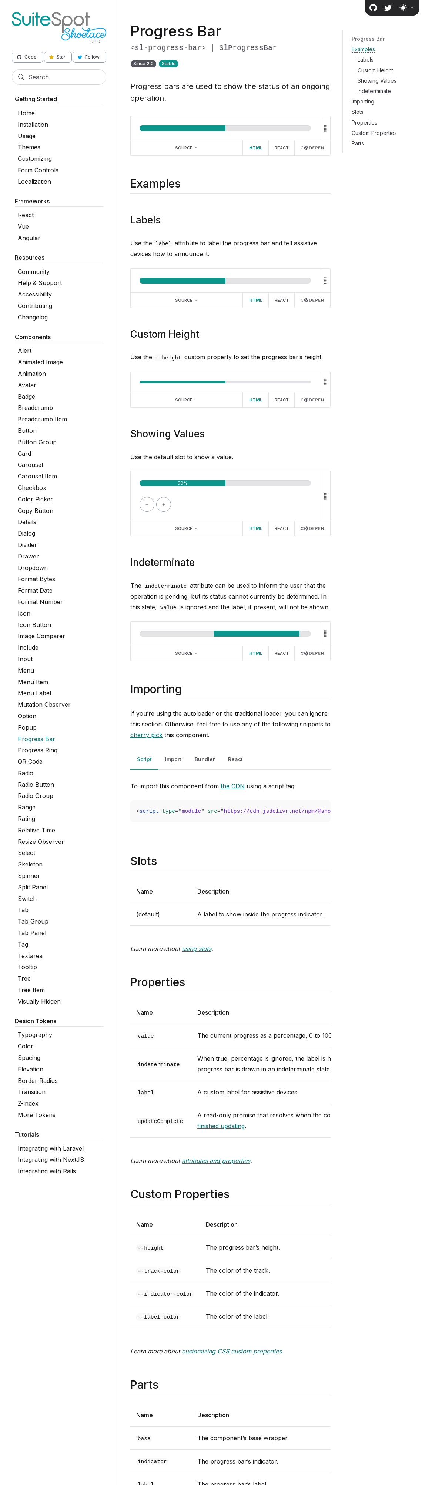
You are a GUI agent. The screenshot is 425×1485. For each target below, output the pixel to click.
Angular (29, 238)
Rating (26, 818)
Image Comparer (41, 636)
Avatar (27, 385)
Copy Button (35, 510)
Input (25, 659)
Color (25, 1046)
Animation (32, 373)
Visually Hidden (39, 1001)
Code (27, 57)
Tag (23, 944)
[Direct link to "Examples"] (187, 183)
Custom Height (375, 70)
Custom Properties (374, 133)
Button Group (37, 442)
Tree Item (31, 990)
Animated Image (40, 362)
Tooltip (27, 967)
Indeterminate (374, 91)
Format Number (40, 602)
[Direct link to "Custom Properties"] (236, 1194)
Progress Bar (36, 739)
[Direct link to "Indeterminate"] (201, 562)
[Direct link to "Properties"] (191, 982)
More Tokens (37, 1114)
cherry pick (146, 735)
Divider (27, 544)
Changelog (33, 317)
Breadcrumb (35, 407)
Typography (35, 1034)
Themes (29, 147)
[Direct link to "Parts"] (164, 1384)
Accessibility (35, 294)
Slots (358, 112)
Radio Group (35, 795)
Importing (363, 101)
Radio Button (36, 784)
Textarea (30, 955)
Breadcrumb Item (42, 419)
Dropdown (33, 567)
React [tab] (235, 759)
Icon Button (34, 625)
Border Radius (38, 1080)
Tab (23, 910)
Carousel (30, 464)
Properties (364, 122)
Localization (34, 181)
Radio (25, 773)
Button (27, 430)
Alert (24, 350)
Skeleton (30, 864)
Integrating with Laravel (51, 1148)
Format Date (35, 590)
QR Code (30, 761)
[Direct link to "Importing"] (188, 689)
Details (27, 522)
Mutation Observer (44, 704)
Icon (24, 613)
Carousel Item (37, 476)
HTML (255, 147)
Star (57, 57)
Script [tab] (144, 759)
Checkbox (32, 487)
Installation (33, 124)
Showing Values (377, 80)
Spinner (29, 875)
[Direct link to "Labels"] (167, 220)
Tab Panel (32, 933)
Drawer (28, 556)
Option (27, 716)
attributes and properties (216, 1160)
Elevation (30, 1069)
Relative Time (36, 830)
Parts (358, 143)
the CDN (233, 786)
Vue (23, 226)
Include (28, 647)
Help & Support (40, 282)
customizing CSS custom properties (232, 1351)
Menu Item (33, 682)
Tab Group (33, 921)
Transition (32, 1091)
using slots (196, 948)
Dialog (26, 533)
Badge (26, 396)
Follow (89, 57)
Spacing (29, 1057)
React (26, 215)
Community (34, 271)
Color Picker (35, 499)
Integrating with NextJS (51, 1159)
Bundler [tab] (205, 759)
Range (27, 807)
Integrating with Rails (47, 1171)
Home (26, 113)
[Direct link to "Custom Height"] (205, 334)
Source (186, 147)
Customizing (35, 158)
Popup (27, 727)
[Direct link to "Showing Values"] (211, 434)
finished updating (221, 1126)
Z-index (28, 1103)
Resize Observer (41, 841)
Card (24, 453)
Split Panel (33, 887)
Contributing (35, 305)
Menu (26, 670)
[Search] (59, 77)
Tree (24, 978)
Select (26, 852)
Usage (27, 136)
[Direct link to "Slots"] (163, 861)
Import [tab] (173, 759)
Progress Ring (37, 750)
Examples (363, 49)
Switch (27, 898)
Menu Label (34, 693)
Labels (366, 59)
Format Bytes (36, 579)
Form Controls (38, 170)
